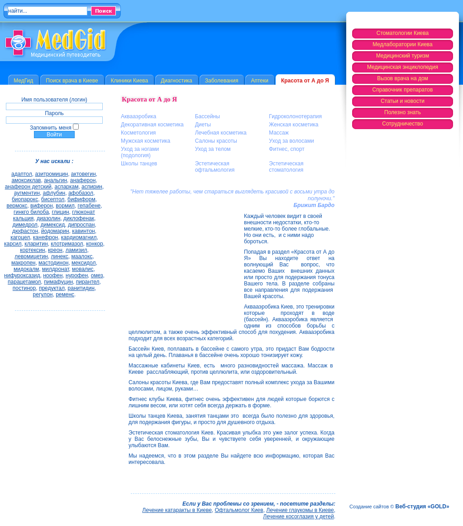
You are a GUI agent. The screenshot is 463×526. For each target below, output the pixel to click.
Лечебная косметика (221, 133)
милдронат (55, 269)
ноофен (52, 275)
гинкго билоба (31, 212)
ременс (65, 294)
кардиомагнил (79, 237)
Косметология (138, 133)
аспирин (91, 186)
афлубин (54, 193)
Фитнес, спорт (286, 149)
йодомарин (55, 231)
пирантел (88, 282)
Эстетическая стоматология (286, 166)
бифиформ (81, 199)
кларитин (36, 244)
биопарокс (25, 199)
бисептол (53, 199)
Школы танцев (139, 163)
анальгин (55, 180)
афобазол (80, 193)
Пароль (54, 113)
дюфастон (25, 231)
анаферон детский (28, 186)
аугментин (27, 193)
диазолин (48, 218)
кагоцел (20, 237)
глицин (60, 212)
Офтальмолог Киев (239, 510)
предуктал (52, 288)
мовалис (83, 269)
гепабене (89, 206)
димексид (53, 225)
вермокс (16, 206)
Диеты (203, 124)
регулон (43, 294)
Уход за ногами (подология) (140, 152)
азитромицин (51, 174)
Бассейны (207, 116)
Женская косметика (293, 124)
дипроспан (81, 225)
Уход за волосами (291, 141)
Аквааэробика (138, 116)
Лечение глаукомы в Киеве (300, 510)
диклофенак (78, 218)
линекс (59, 256)
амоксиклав (26, 180)
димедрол (24, 225)
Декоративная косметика (152, 124)
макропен (23, 263)
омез (97, 275)
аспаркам (66, 186)
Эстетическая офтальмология (215, 166)
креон (55, 250)
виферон (41, 206)
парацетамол (24, 282)
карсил (13, 244)
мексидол (83, 263)
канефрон (45, 237)
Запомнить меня (51, 128)
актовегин (83, 174)
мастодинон (53, 263)
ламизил (76, 250)
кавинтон (83, 231)
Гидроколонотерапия (295, 116)
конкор (94, 244)
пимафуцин (58, 282)
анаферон (83, 180)
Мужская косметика (145, 141)
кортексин (32, 250)
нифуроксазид (22, 275)
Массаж (279, 133)
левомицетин (31, 256)
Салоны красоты (216, 141)
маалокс (81, 256)
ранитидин (81, 288)
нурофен (77, 275)
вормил (65, 206)
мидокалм (26, 269)
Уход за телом (213, 149)
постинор (24, 288)
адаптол (21, 174)
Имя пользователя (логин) (54, 100)
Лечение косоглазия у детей (298, 516)
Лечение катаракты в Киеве (177, 510)
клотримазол (67, 244)
